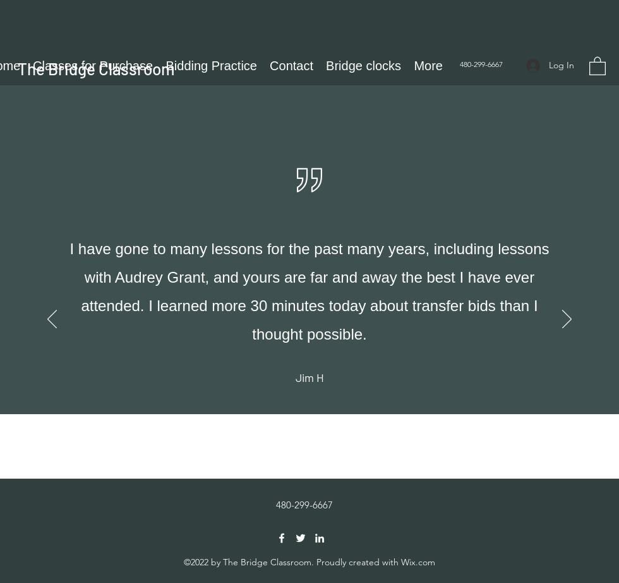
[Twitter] (300, 538)
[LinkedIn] (319, 538)
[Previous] (52, 320)
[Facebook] (281, 538)
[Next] (567, 320)
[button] (597, 65)
